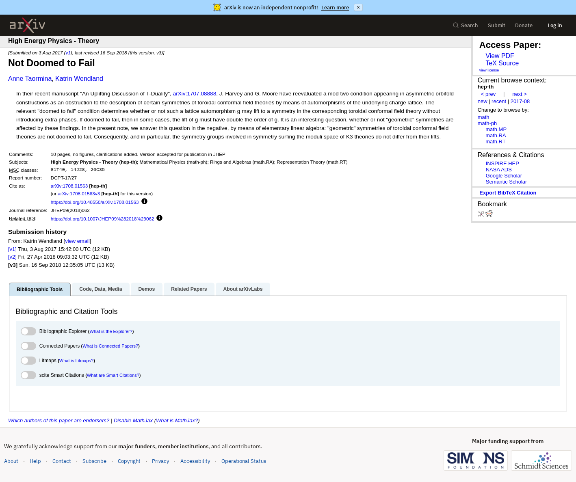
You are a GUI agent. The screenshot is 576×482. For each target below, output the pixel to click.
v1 (67, 52)
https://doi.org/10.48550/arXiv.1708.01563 (95, 202)
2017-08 (520, 101)
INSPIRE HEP (502, 163)
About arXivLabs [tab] (242, 289)
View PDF (499, 55)
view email (77, 241)
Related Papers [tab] (189, 289)
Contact (61, 461)
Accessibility (195, 461)
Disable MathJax (133, 420)
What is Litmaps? (76, 360)
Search (465, 25)
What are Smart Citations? (113, 375)
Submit (496, 25)
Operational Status (243, 461)
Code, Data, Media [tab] (100, 289)
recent (499, 101)
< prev (488, 94)
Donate (524, 25)
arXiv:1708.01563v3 (79, 193)
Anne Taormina (30, 78)
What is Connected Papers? (110, 346)
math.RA (495, 135)
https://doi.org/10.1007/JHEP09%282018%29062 (102, 218)
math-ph (487, 123)
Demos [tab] (146, 289)
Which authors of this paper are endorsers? (58, 420)
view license (489, 70)
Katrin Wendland (79, 78)
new (482, 101)
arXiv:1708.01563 (69, 185)
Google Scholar (504, 176)
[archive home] (27, 25)
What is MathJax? (177, 420)
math (483, 117)
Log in (555, 25)
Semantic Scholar (506, 182)
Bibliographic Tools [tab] (40, 289)
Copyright (129, 461)
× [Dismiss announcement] (358, 7)
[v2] (12, 257)
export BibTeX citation (507, 193)
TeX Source (502, 63)
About (11, 461)
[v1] (12, 249)
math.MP (496, 129)
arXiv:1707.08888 (195, 94)
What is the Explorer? (111, 331)
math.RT (495, 141)
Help (35, 461)
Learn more (335, 7)
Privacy (160, 461)
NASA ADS (499, 169)
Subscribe (94, 461)
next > (519, 94)
